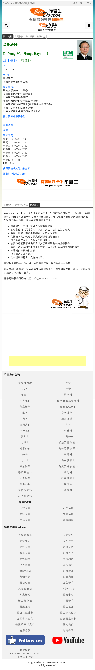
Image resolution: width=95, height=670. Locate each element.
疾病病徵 (68, 576)
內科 (25, 418)
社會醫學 (25, 478)
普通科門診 (25, 383)
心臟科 (25, 442)
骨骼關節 (25, 559)
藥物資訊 (25, 576)
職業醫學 (25, 466)
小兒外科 (68, 436)
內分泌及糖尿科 (68, 448)
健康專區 (68, 553)
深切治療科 (25, 490)
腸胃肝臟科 (68, 418)
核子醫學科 (25, 496)
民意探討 (68, 565)
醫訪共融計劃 (25, 612)
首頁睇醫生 (25, 535)
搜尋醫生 (68, 535)
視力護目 (25, 565)
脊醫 (68, 383)
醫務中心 (68, 594)
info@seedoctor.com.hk (45, 278)
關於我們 (68, 624)
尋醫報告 (18, 36)
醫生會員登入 (68, 612)
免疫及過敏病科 (68, 466)
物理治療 (25, 508)
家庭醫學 (25, 406)
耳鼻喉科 (25, 400)
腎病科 (68, 394)
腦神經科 (25, 430)
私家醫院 (25, 594)
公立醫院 (68, 582)
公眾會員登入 (25, 618)
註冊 (82, 3)
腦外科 (25, 436)
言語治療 (25, 514)
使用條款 (25, 630)
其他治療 (25, 520)
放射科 (68, 472)
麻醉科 (68, 454)
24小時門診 (68, 588)
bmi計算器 (25, 571)
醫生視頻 (68, 606)
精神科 (68, 430)
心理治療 (68, 508)
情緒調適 (68, 559)
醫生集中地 (25, 600)
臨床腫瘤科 (68, 478)
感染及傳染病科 (68, 442)
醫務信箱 (25, 582)
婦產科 (25, 394)
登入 (75, 3)
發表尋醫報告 (21, 205)
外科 (25, 454)
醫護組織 (25, 606)
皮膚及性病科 (68, 406)
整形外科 (25, 484)
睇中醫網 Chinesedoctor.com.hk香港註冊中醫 (25, 653)
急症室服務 (25, 588)
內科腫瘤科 (68, 460)
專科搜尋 (25, 547)
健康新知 (68, 571)
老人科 (25, 460)
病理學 (68, 484)
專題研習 (68, 547)
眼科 (25, 412)
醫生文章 (25, 553)
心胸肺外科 (68, 412)
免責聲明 (68, 630)
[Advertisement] (47, 194)
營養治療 (68, 514)
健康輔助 (68, 520)
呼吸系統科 (25, 472)
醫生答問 (30, 36)
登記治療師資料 (25, 624)
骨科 (68, 424)
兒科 (25, 388)
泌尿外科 (25, 448)
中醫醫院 (68, 600)
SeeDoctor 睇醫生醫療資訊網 (19, 3)
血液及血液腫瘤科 (68, 400)
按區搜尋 (68, 541)
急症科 (68, 490)
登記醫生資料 (68, 618)
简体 (89, 3)
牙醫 (68, 388)
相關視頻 (41, 36)
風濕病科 (25, 424)
